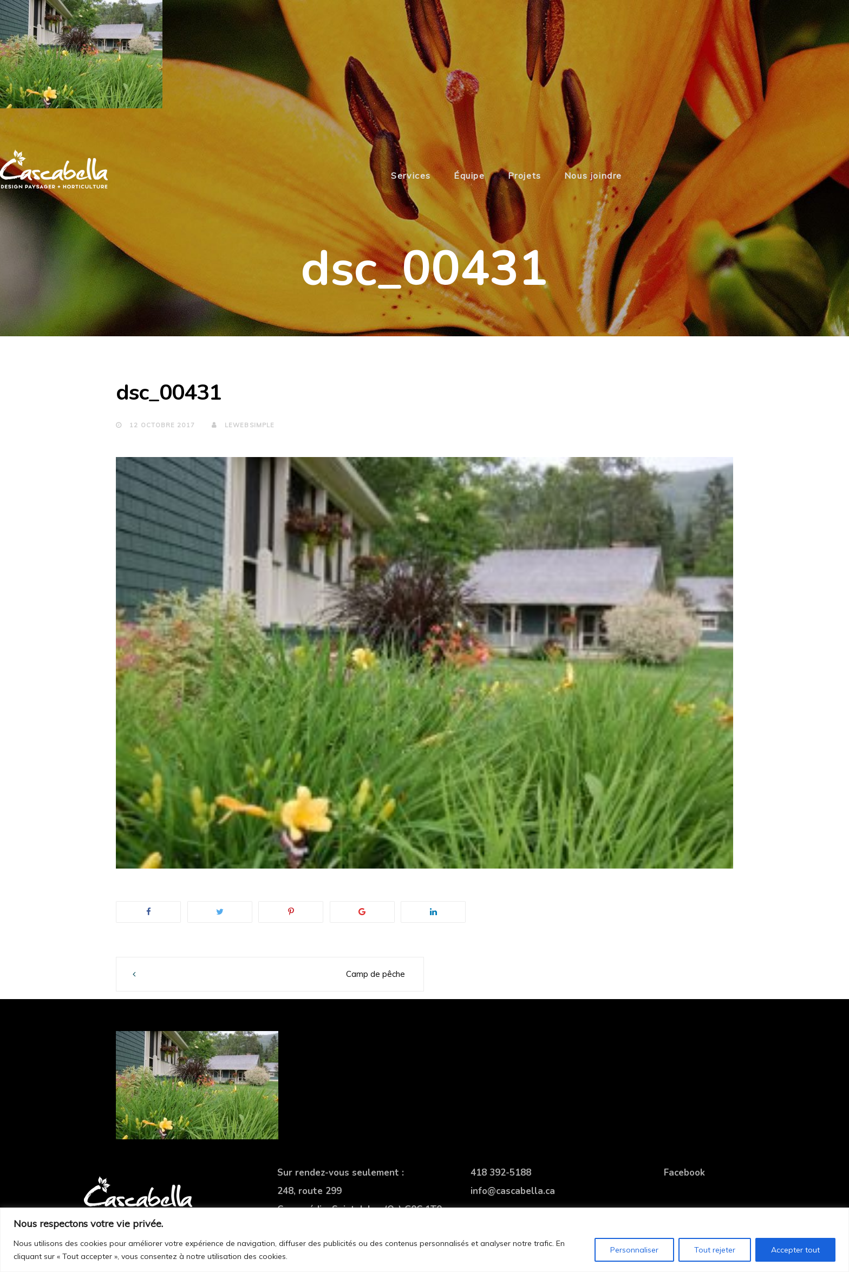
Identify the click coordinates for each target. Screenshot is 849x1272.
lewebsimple (243, 425)
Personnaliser (634, 1250)
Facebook (684, 1172)
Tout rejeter (714, 1250)
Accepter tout (795, 1250)
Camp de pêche (375, 974)
